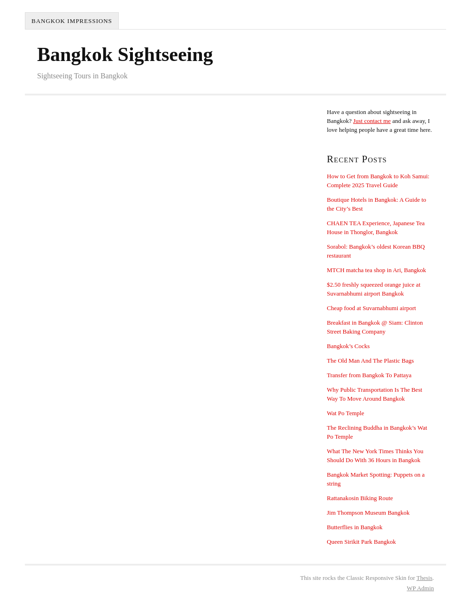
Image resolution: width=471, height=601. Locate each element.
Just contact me (372, 120)
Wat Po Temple (345, 413)
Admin (420, 588)
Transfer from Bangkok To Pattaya (369, 375)
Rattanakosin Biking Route (360, 498)
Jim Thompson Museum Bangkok (368, 512)
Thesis (424, 577)
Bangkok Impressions (71, 20)
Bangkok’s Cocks (348, 346)
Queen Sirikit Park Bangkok (361, 541)
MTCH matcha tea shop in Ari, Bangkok (376, 270)
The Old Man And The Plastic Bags (370, 360)
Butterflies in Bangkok (354, 527)
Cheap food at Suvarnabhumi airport (371, 308)
